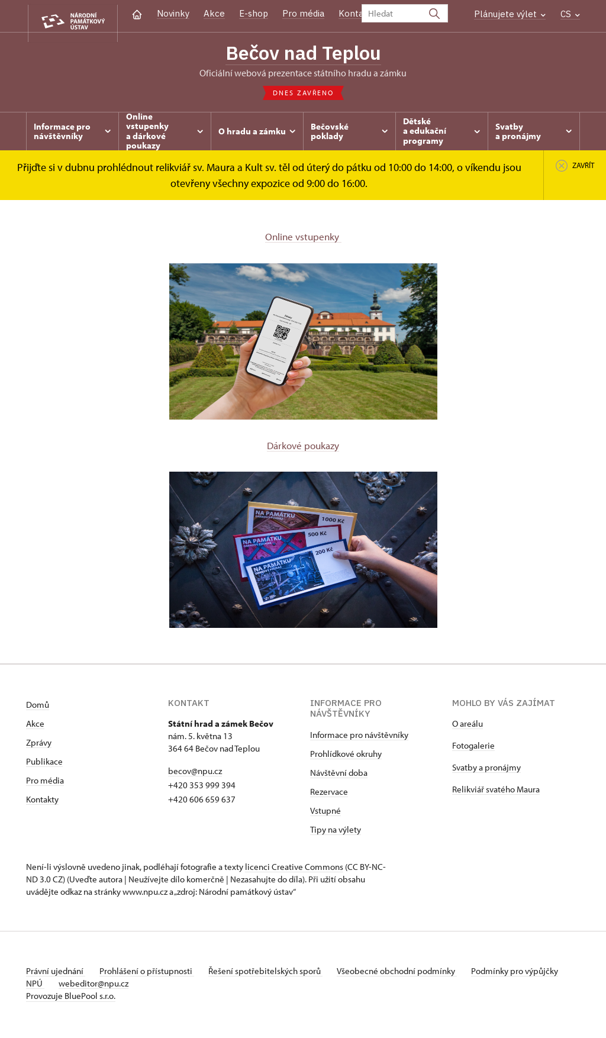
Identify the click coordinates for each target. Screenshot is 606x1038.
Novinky (173, 13)
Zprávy (38, 745)
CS (570, 14)
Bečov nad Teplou (303, 53)
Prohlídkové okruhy (346, 756)
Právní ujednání (55, 973)
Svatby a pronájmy (486, 770)
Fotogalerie (473, 748)
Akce (214, 13)
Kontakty (42, 802)
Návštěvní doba (339, 775)
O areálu (467, 726)
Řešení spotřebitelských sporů (275, 973)
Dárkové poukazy (303, 447)
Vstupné (325, 813)
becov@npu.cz (195, 773)
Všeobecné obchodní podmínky (411, 973)
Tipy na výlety (335, 832)
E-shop (253, 13)
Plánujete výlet (510, 14)
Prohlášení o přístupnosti (151, 973)
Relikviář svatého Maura (496, 792)
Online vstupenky (303, 239)
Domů (37, 707)
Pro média (303, 13)
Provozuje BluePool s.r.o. (70, 998)
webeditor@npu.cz (133, 986)
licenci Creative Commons (294, 869)
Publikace (44, 764)
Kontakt (355, 13)
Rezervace (329, 794)
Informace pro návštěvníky (359, 737)
